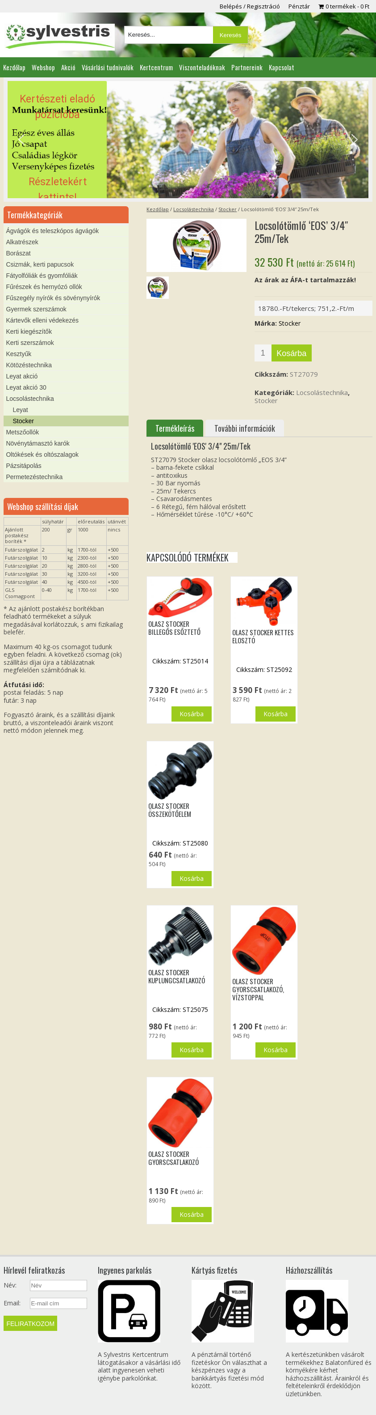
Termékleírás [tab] (174, 428)
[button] (188, 139)
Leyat (20, 409)
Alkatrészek (22, 242)
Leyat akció (22, 376)
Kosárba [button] (192, 714)
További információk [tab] (244, 428)
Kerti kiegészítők (29, 331)
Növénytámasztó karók (37, 443)
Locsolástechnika (193, 209)
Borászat (18, 253)
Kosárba (291, 353)
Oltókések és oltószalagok (42, 454)
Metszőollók (22, 432)
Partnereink (247, 67)
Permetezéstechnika (34, 476)
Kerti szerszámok (30, 342)
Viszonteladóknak (202, 67)
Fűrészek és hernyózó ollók (44, 286)
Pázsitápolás (23, 465)
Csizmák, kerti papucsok (40, 264)
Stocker (227, 209)
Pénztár (299, 6)
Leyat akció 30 (26, 387)
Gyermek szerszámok (36, 309)
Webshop (43, 67)
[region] (188, 139)
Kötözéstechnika (29, 365)
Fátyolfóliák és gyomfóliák (41, 275)
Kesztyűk (18, 353)
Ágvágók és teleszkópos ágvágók (52, 230)
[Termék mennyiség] (263, 352)
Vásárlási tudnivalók (108, 67)
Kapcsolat (281, 67)
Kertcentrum (156, 67)
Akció (68, 67)
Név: (10, 1285)
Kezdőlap (14, 67)
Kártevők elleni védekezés (42, 320)
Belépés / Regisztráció (250, 6)
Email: (12, 1303)
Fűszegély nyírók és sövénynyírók (53, 298)
